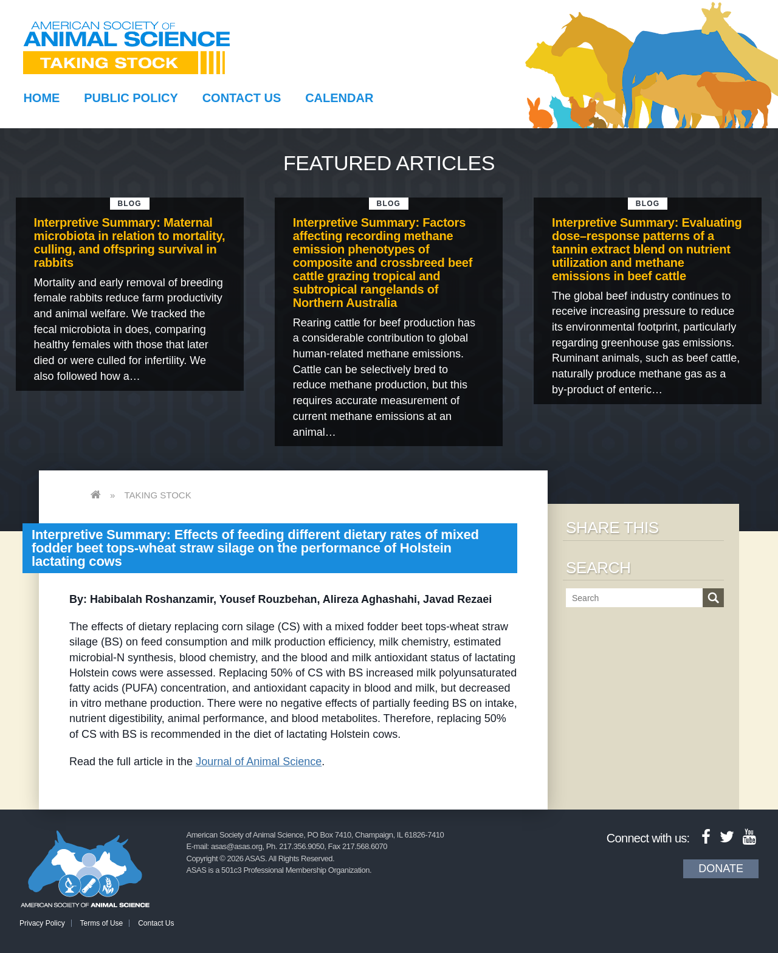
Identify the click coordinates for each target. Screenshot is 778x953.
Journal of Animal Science (259, 761)
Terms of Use (101, 923)
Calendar (339, 98)
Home (41, 98)
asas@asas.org (237, 846)
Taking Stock (157, 495)
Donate (720, 868)
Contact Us (241, 98)
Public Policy (130, 98)
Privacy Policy (42, 923)
